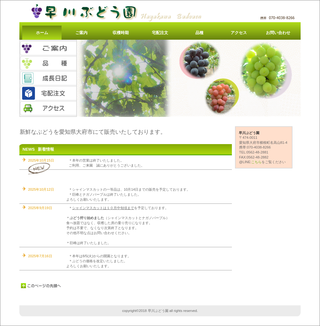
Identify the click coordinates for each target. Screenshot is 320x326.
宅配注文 (48, 93)
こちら (256, 162)
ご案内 (48, 48)
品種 (48, 63)
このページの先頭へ (41, 285)
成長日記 (48, 78)
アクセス (48, 108)
